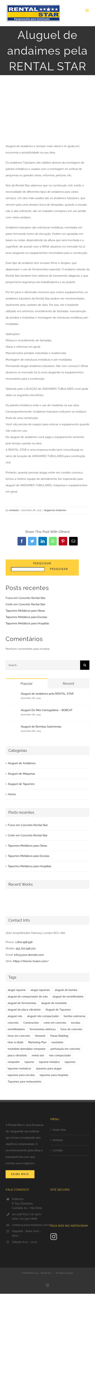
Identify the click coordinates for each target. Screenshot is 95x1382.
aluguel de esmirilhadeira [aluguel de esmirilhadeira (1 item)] (68, 996)
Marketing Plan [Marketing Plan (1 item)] (37, 1042)
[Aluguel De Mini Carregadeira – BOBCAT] (13, 711)
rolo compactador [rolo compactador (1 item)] (60, 1055)
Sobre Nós (59, 1130)
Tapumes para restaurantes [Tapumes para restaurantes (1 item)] (24, 1081)
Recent (68, 683)
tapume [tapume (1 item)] (29, 1061)
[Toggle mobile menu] (87, 10)
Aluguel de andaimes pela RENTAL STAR (47, 693)
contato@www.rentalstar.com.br (28, 1224)
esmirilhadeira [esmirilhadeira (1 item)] (16, 1029)
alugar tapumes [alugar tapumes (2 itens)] (40, 990)
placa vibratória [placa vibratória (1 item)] (17, 1055)
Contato (58, 1150)
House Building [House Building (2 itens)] (59, 1035)
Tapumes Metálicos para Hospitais (27, 623)
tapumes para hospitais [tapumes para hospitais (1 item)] (54, 1075)
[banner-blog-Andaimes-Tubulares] (47, 113)
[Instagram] (53, 1236)
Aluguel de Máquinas (21, 773)
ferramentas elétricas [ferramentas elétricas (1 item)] (43, 1029)
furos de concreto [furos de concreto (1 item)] (71, 1029)
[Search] (84, 665)
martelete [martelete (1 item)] (57, 1042)
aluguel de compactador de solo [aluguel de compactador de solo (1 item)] (28, 996)
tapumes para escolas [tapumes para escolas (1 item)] (21, 1075)
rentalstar (14, 510)
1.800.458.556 (24, 942)
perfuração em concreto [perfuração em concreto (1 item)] (65, 1048)
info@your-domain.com (29, 955)
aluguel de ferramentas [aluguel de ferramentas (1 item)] (22, 1003)
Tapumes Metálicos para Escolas (26, 617)
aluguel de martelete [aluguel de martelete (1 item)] (54, 1003)
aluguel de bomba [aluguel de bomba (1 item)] (66, 990)
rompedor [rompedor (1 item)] (14, 1061)
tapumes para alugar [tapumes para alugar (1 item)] (49, 1068)
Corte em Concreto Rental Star (25, 604)
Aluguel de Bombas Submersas (41, 726)
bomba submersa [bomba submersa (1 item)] (74, 1016)
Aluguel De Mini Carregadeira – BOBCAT (46, 710)
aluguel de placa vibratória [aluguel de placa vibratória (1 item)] (24, 1009)
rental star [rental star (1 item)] (38, 1055)
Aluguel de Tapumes (21, 784)
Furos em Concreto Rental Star (25, 598)
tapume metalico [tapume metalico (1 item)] (49, 1061)
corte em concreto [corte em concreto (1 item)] (55, 1022)
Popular (26, 683)
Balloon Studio (66, 1273)
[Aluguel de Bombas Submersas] (13, 728)
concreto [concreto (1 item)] (13, 1022)
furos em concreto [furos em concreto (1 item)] (19, 1035)
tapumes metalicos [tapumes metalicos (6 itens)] (19, 1068)
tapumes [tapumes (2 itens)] (70, 1061)
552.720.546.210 (26, 948)
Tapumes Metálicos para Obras (25, 610)
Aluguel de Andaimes (55, 510)
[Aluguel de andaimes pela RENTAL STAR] (13, 695)
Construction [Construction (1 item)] (31, 1022)
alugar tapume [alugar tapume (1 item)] (17, 990)
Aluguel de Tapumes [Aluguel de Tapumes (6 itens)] (58, 1009)
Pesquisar (42, 563)
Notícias (58, 1140)
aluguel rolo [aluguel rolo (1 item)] (15, 1016)
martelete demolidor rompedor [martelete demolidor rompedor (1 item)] (27, 1048)
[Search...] (43, 665)
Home (12, 794)
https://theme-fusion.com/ (31, 961)
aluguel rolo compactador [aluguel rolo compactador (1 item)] (43, 1016)
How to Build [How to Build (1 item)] (15, 1042)
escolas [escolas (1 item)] (75, 1022)
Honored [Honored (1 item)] (40, 1035)
